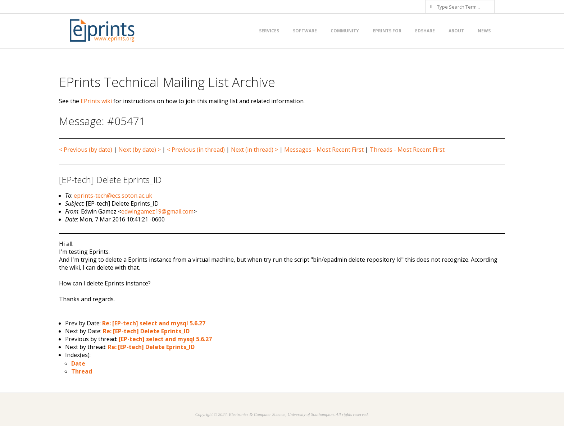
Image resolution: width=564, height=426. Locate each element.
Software (305, 31)
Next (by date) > (139, 150)
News (484, 31)
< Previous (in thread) (196, 150)
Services (269, 31)
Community (345, 31)
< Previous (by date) (85, 150)
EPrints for (387, 31)
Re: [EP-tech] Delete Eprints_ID (146, 331)
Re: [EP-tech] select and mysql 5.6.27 (153, 323)
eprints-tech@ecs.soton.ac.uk (113, 196)
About (456, 31)
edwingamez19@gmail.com (157, 211)
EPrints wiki (96, 101)
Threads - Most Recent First (407, 150)
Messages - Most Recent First (324, 150)
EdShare (425, 31)
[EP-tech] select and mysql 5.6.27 (165, 339)
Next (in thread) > (254, 150)
